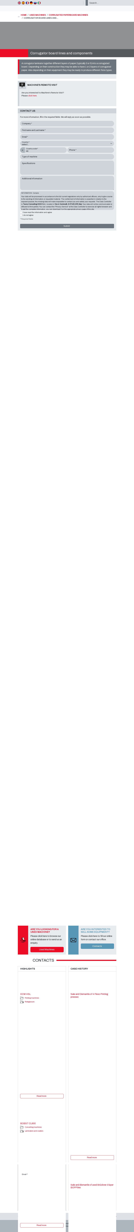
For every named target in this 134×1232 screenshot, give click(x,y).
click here (32, 96)
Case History (66, 1226)
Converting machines (33, 1127)
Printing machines (32, 998)
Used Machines (46, 949)
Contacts (97, 946)
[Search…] (102, 3)
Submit (67, 226)
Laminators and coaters (34, 1131)
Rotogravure (29, 1002)
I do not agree (28, 215)
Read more (41, 1096)
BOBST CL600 (28, 1123)
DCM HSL (25, 994)
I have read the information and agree (37, 212)
